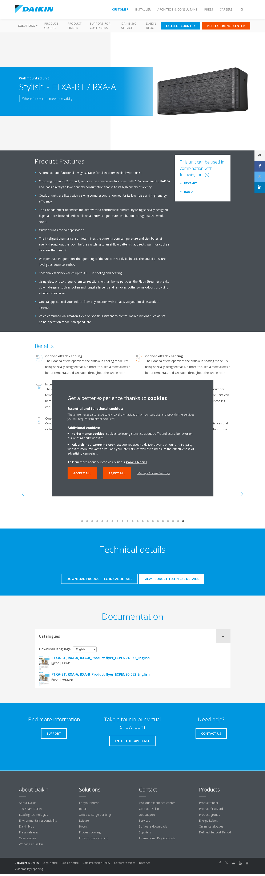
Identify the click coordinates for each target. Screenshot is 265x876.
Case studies (27, 838)
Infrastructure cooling (93, 838)
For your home (89, 803)
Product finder (74, 25)
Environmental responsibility (38, 820)
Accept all (82, 473)
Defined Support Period (215, 832)
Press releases (29, 832)
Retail (83, 809)
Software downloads (153, 826)
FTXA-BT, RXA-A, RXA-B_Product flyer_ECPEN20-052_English (101, 674)
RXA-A (188, 192)
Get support (147, 815)
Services (144, 820)
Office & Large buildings (95, 815)
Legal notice (50, 863)
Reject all (117, 473)
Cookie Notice (136, 462)
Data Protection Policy (96, 863)
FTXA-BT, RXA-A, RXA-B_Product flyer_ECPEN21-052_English (101, 658)
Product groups (51, 25)
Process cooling (90, 832)
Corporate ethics (124, 863)
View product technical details (171, 579)
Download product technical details (99, 579)
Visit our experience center (157, 803)
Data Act (144, 863)
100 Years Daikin (30, 809)
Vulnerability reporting (29, 869)
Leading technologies (33, 815)
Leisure (84, 820)
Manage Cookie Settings (153, 473)
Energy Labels (208, 820)
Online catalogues (211, 826)
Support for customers (100, 25)
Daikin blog (151, 25)
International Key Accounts (157, 838)
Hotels (83, 826)
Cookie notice (70, 863)
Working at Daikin (31, 844)
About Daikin (27, 803)
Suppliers (145, 832)
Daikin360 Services (128, 25)
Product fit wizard (211, 809)
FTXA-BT (190, 183)
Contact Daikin (149, 809)
